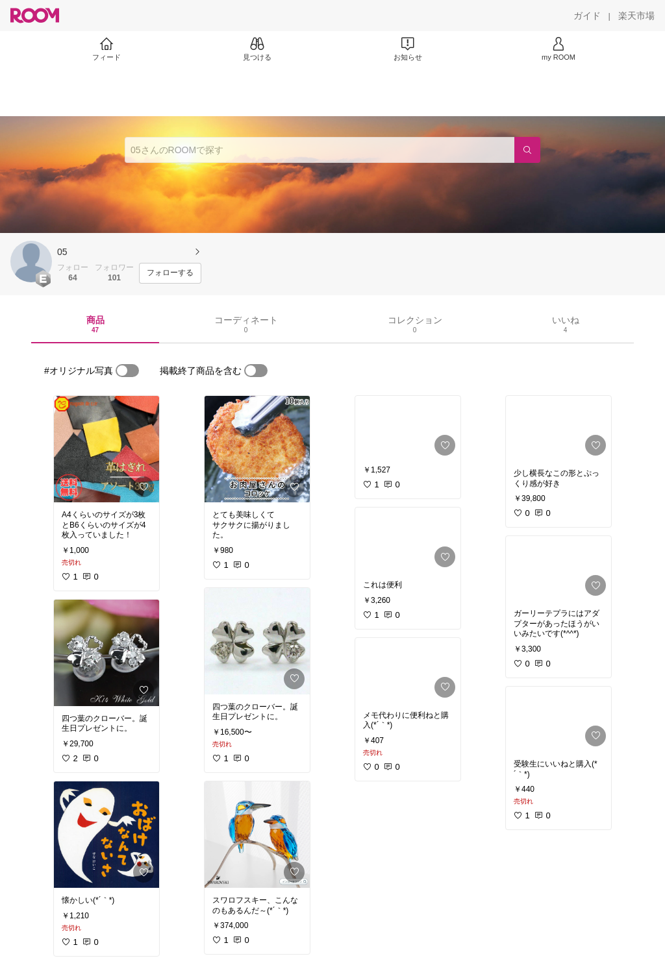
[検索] (527, 150)
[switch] (127, 370)
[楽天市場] (636, 15)
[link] (106, 449)
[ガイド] (587, 15)
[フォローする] (170, 273)
